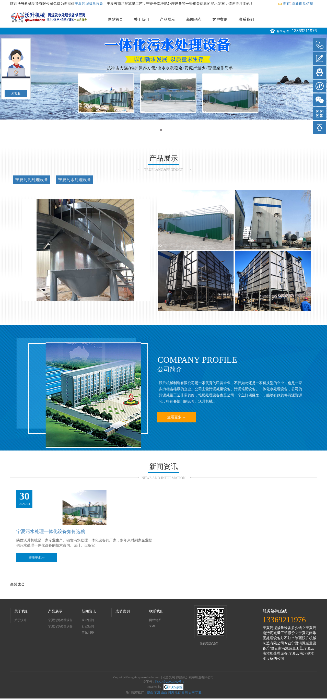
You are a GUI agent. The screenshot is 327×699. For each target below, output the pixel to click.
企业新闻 (88, 620)
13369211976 (304, 31)
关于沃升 (20, 620)
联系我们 (246, 19)
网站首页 (115, 19)
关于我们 (141, 19)
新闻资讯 (89, 611)
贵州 (185, 692)
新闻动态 (194, 19)
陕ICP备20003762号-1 (169, 681)
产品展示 (167, 19)
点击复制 (169, 677)
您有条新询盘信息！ (297, 4)
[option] (163, 77)
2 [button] (166, 130)
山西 (164, 692)
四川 (171, 692)
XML (152, 626)
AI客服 (16, 93)
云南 (192, 692)
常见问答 (88, 632)
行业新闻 (88, 626)
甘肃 (157, 692)
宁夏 (198, 692)
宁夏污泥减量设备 (89, 4)
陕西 (150, 692)
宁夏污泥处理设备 (31, 179)
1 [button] (161, 130)
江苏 (178, 692)
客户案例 (220, 19)
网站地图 (155, 620)
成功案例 (122, 611)
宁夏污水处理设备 (74, 179)
